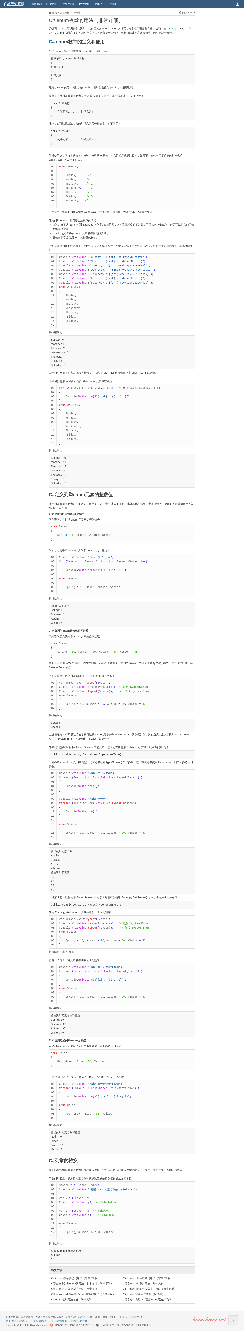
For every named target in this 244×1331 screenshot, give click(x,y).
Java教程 (84, 4)
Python (171, 28)
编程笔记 (65, 12)
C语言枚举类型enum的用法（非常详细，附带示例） (82, 1283)
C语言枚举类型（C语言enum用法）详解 (147, 1299)
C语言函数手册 (79, 1321)
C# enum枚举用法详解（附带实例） (72, 1299)
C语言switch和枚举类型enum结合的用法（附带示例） (83, 1294)
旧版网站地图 (59, 1321)
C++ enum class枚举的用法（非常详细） (147, 1278)
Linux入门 (99, 4)
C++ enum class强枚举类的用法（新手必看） (150, 1288)
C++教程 (51, 4)
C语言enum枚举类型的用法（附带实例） (75, 1288)
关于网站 (11, 1321)
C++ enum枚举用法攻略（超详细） (144, 1294)
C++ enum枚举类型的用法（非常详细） (74, 1278)
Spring (62, 535)
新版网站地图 (40, 1321)
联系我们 (24, 1321)
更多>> (114, 4)
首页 (54, 12)
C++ (51, 32)
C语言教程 (35, 4)
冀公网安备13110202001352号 (134, 1325)
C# (52, 41)
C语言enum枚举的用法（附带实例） (144, 1283)
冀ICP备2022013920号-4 (79, 1325)
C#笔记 (76, 12)
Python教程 (68, 4)
